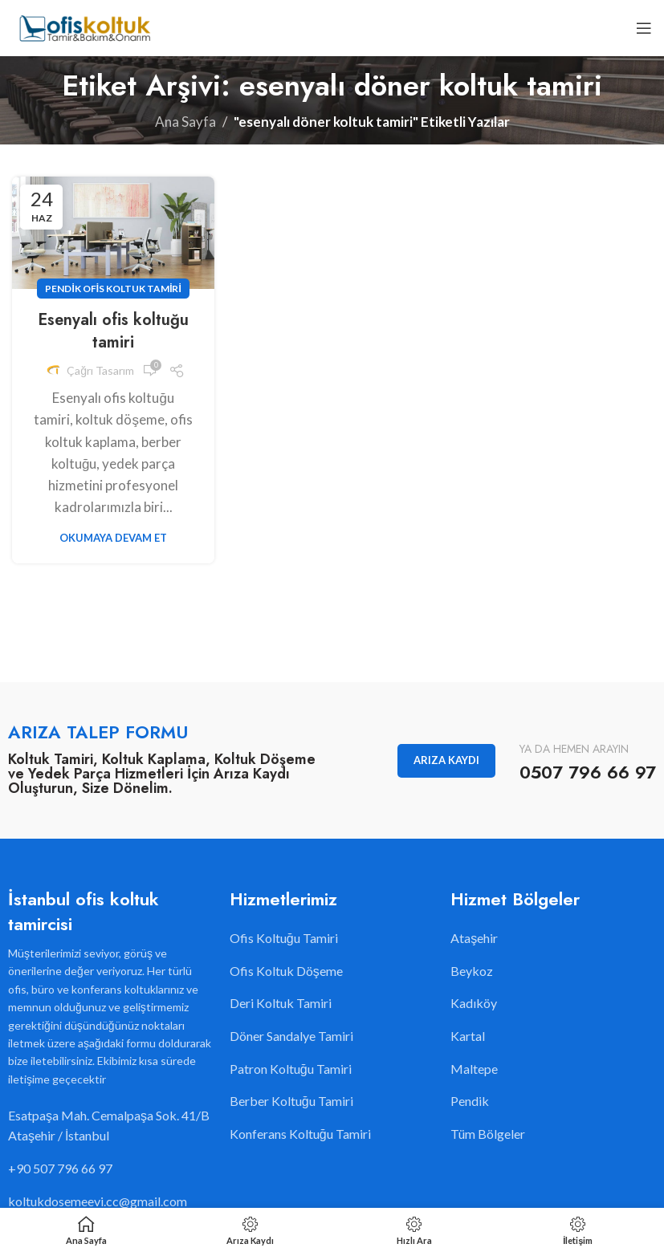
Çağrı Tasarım (100, 370)
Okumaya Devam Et (113, 537)
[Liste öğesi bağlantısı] (111, 1168)
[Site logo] (84, 26)
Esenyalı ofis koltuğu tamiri (113, 331)
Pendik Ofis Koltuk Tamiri (113, 289)
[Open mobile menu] (644, 28)
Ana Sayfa (185, 121)
